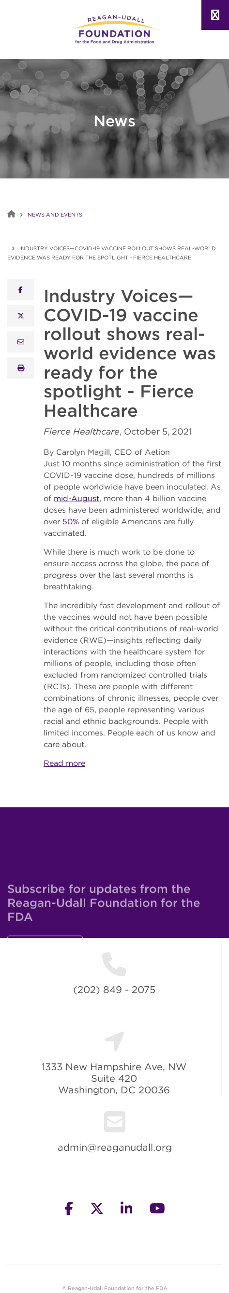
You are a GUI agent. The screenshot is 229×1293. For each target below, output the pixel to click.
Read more (64, 763)
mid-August (76, 498)
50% (70, 521)
